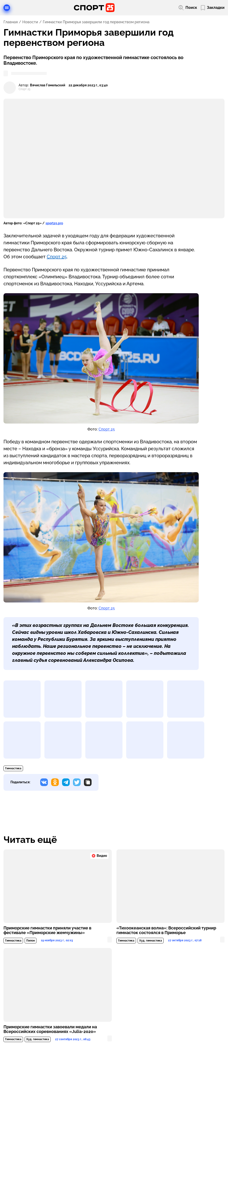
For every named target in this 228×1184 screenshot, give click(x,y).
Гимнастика (13, 768)
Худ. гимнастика (150, 940)
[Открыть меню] (6, 7)
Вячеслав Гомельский (47, 85)
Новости (30, 22)
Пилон (30, 940)
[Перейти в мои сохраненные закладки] (213, 7)
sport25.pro (54, 223)
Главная (10, 22)
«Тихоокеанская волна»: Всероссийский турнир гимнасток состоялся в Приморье (166, 930)
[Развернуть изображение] (22, 699)
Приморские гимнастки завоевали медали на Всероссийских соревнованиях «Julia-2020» (50, 1029)
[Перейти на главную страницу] (94, 7)
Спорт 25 (57, 256)
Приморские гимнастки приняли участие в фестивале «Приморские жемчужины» (47, 930)
